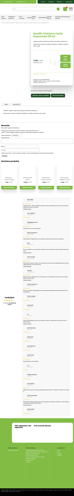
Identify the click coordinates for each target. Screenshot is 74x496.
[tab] (6, 104)
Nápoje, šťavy (34, 17)
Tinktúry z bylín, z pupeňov (21, 22)
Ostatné (41, 17)
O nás (58, 450)
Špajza (45, 17)
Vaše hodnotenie (6, 135)
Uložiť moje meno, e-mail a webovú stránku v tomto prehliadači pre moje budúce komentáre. (28, 153)
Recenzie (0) (16, 104)
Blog (58, 452)
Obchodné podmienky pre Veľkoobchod (37, 452)
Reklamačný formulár (32, 455)
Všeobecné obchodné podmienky (35, 450)
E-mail (3, 150)
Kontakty (59, 455)
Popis (6, 104)
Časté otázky (29, 460)
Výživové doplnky (49, 17)
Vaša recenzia (5, 138)
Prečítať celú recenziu (27, 209)
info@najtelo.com (19, 2)
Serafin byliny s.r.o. (41, 82)
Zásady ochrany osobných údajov (35, 457)
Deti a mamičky (21, 17)
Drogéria (29, 17)
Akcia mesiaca (3, 17)
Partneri (59, 453)
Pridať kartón (65, 65)
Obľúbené (49, 2)
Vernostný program (13, 450)
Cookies (28, 462)
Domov (42, 2)
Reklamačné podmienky (32, 453)
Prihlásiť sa (58, 1)
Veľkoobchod (67, 2)
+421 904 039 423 (6, 2)
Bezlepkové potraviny (12, 17)
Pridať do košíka (65, 58)
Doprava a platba (31, 458)
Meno (3, 146)
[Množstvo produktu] (55, 61)
